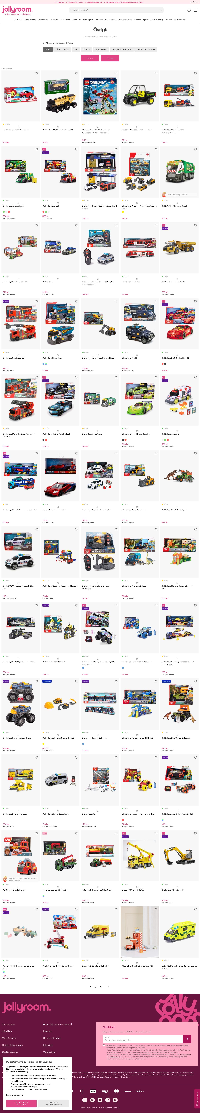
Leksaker (86, 36)
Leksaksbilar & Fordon (100, 36)
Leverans (47, 1031)
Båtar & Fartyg (62, 49)
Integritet (48, 1045)
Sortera (110, 58)
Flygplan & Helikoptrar (122, 49)
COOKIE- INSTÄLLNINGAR (53, 1103)
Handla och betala (52, 1038)
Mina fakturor (9, 1038)
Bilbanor (86, 49)
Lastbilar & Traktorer (146, 49)
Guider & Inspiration (12, 1045)
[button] (189, 10)
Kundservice (194, 2)
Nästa (108, 987)
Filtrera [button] (90, 58)
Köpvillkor (7, 1031)
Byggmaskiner (101, 49)
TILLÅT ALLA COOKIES (21, 1103)
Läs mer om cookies (14, 1095)
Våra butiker (49, 1052)
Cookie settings (10, 1052)
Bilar (76, 49)
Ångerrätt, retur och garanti (57, 1024)
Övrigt (114, 36)
